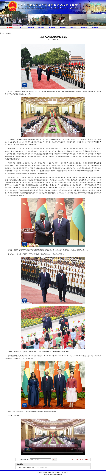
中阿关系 (52, 27)
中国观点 (63, 27)
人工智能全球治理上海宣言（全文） (29, 467)
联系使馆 (95, 27)
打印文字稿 (84, 459)
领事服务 (84, 27)
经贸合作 (73, 27)
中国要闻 (8, 33)
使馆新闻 (31, 27)
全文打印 (75, 459)
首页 (21, 27)
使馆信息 (41, 27)
